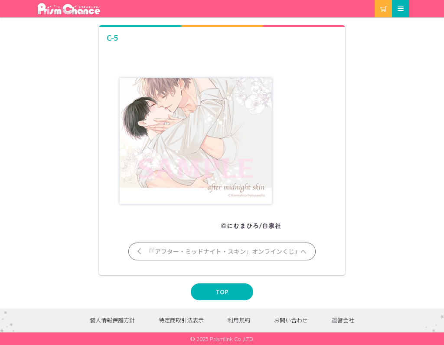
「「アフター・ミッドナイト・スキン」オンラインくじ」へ (221, 251)
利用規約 (239, 320)
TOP (222, 291)
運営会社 (343, 320)
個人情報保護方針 (112, 320)
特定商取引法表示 (181, 320)
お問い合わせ (291, 320)
